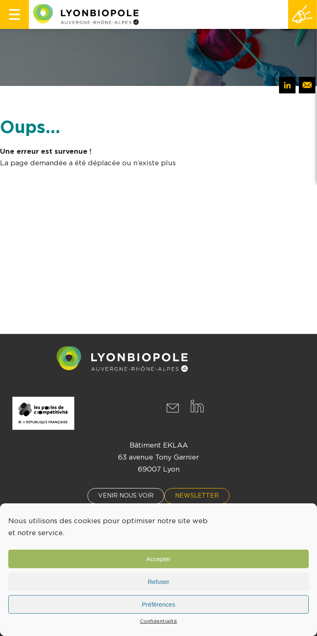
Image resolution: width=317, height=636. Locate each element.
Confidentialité (158, 621)
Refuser (159, 581)
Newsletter (197, 496)
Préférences (158, 604)
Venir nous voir (126, 496)
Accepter (158, 558)
